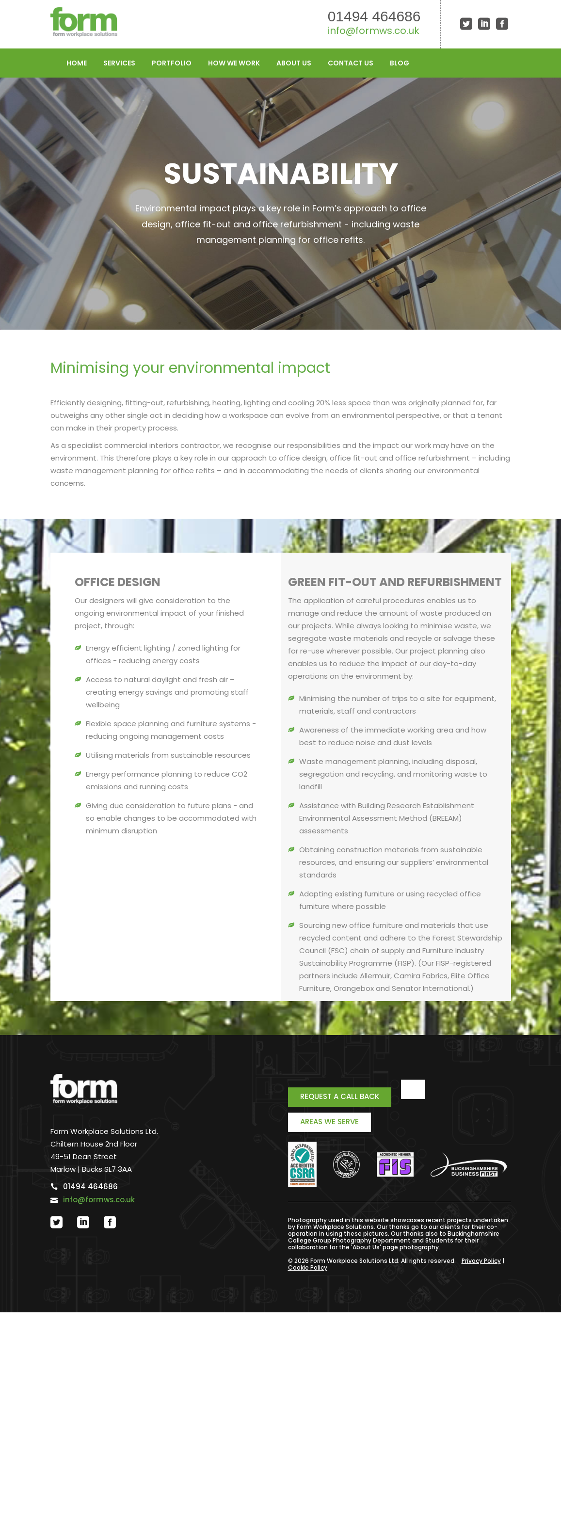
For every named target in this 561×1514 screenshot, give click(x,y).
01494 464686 (374, 16)
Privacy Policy (481, 1261)
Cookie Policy (307, 1267)
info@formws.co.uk (373, 30)
